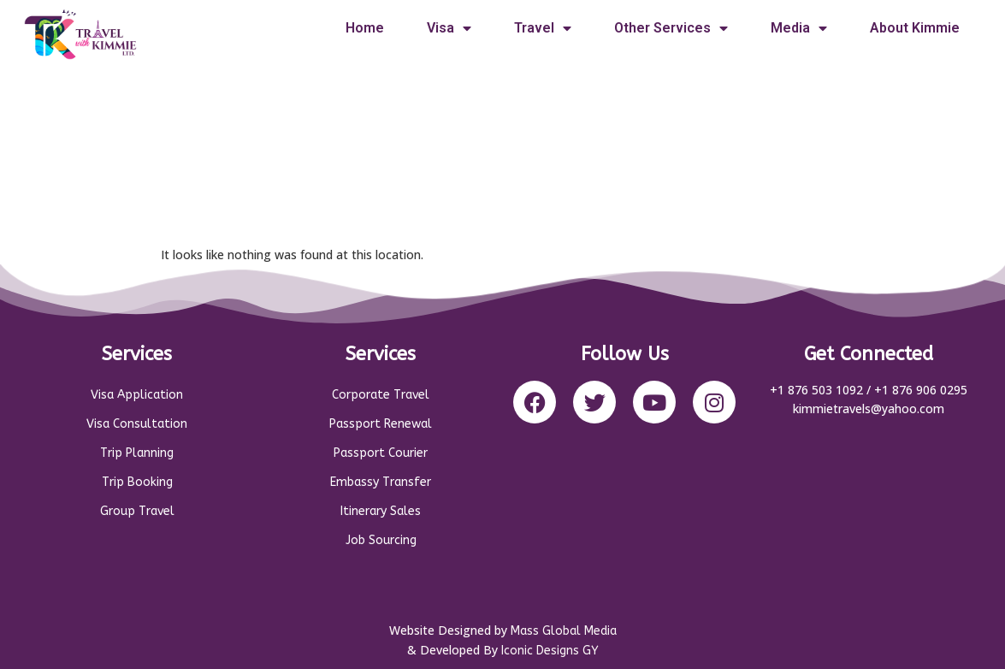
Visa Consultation (136, 424)
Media (799, 28)
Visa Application (137, 395)
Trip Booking (137, 482)
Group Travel (137, 511)
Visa (449, 28)
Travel (542, 28)
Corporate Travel (380, 395)
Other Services (671, 28)
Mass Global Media (564, 631)
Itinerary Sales (380, 511)
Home (365, 28)
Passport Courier (381, 453)
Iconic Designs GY (550, 650)
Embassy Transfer (380, 482)
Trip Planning (137, 453)
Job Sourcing (381, 540)
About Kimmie (915, 28)
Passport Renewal (380, 424)
